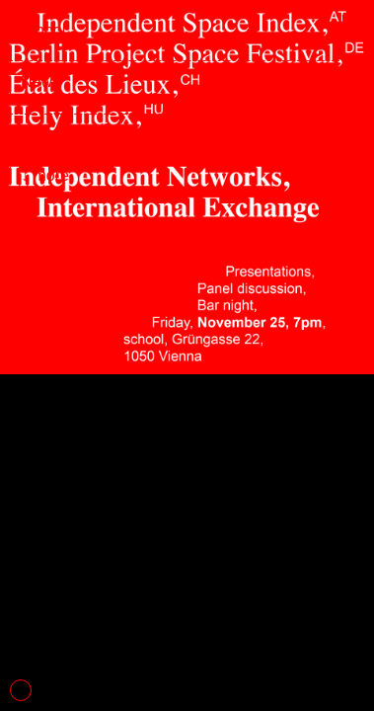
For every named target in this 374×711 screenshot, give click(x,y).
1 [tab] (21, 690)
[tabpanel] (187, 355)
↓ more (45, 175)
